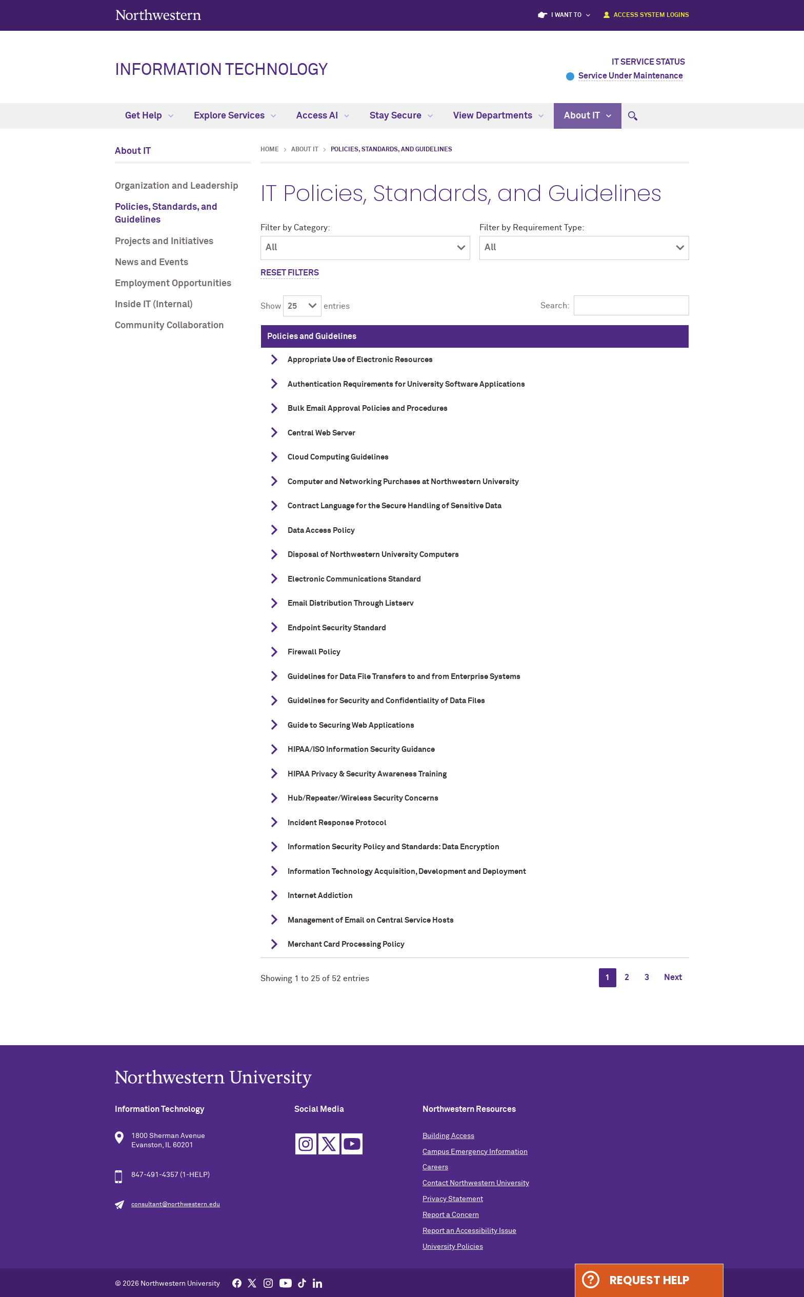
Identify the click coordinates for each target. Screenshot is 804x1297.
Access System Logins (651, 15)
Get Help (149, 116)
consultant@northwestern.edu (175, 1205)
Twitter (328, 1143)
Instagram (305, 1143)
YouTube (352, 1143)
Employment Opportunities (173, 283)
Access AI (322, 116)
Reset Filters (289, 273)
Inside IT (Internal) (154, 304)
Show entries (305, 306)
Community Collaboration (169, 325)
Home (269, 150)
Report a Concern (451, 1215)
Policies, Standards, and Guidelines (166, 214)
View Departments (498, 116)
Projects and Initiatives (164, 241)
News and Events (151, 262)
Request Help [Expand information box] (649, 1280)
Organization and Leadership (176, 186)
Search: (614, 306)
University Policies (453, 1246)
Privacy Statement (453, 1199)
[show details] (274, 359)
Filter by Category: (295, 228)
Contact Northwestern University (476, 1183)
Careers (435, 1167)
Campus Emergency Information (475, 1151)
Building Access (448, 1136)
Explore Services (235, 116)
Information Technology (221, 70)
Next (673, 977)
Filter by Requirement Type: (532, 228)
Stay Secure (401, 116)
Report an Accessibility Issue (469, 1230)
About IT (587, 116)
